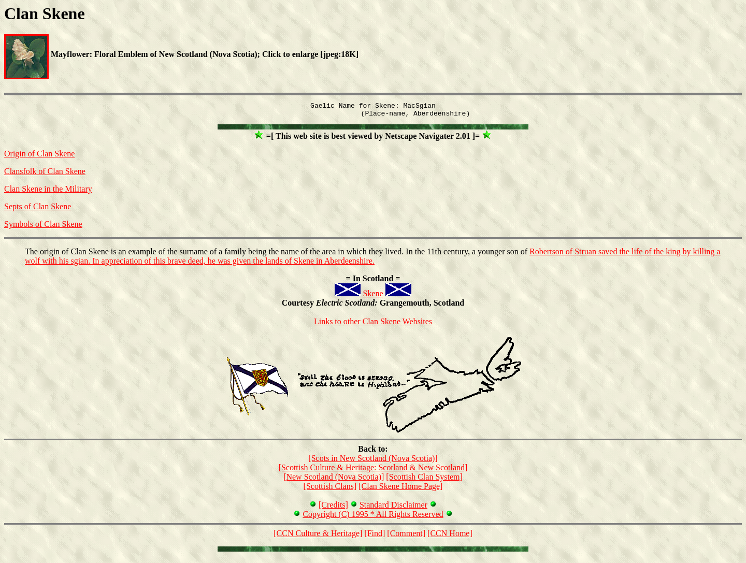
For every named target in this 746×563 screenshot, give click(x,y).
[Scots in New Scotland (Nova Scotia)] (372, 461)
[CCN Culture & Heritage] (318, 536)
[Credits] (333, 507)
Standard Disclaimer (393, 507)
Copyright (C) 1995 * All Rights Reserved (373, 517)
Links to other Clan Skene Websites (373, 324)
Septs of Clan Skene (37, 209)
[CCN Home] (449, 536)
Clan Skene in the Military (48, 191)
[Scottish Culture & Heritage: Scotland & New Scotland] (373, 470)
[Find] (374, 536)
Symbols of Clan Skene (43, 227)
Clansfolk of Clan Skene (44, 174)
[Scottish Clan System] (424, 479)
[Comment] (406, 536)
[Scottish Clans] (330, 489)
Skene (373, 296)
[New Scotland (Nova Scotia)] (333, 479)
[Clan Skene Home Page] (400, 489)
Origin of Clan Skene (39, 156)
